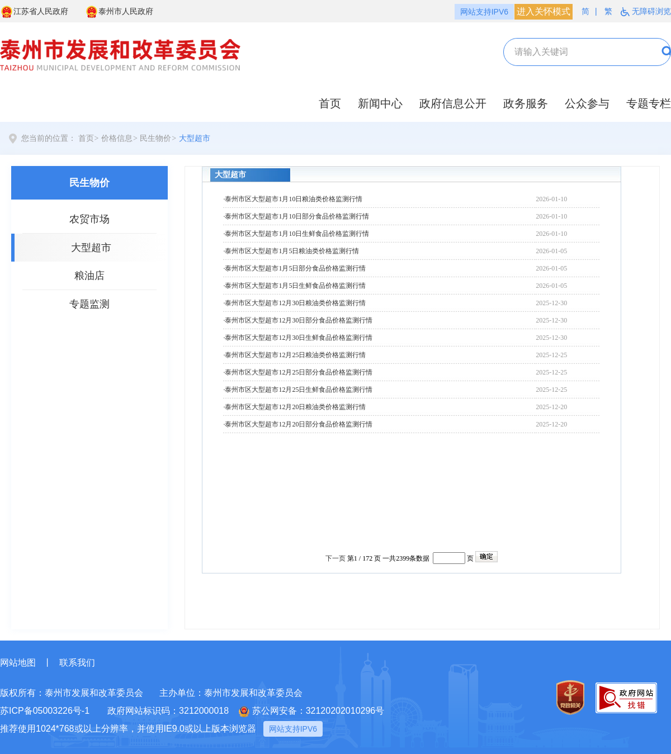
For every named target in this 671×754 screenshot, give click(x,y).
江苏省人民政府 (34, 11)
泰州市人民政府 (119, 11)
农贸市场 (89, 219)
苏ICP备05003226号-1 (44, 710)
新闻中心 (380, 103)
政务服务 (525, 103)
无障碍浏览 (646, 11)
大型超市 (194, 138)
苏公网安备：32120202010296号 (312, 711)
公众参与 (587, 103)
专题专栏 (648, 103)
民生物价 (155, 138)
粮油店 (89, 275)
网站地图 (18, 662)
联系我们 (77, 662)
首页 (330, 103)
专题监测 (89, 304)
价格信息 (117, 138)
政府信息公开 (452, 103)
